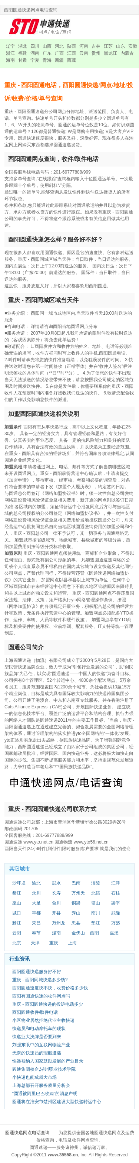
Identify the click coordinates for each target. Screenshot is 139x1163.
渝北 (36, 883)
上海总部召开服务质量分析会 (41, 1085)
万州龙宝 (58, 923)
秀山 (76, 913)
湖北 (22, 46)
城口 (16, 913)
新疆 (59, 60)
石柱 (115, 893)
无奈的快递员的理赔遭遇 (36, 1053)
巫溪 (114, 932)
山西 (47, 46)
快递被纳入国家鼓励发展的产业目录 (47, 1061)
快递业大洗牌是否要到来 (36, 1036)
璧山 (95, 903)
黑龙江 (110, 53)
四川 (34, 46)
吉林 (96, 46)
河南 (83, 46)
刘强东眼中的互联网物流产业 (41, 1044)
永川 (36, 893)
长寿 (56, 893)
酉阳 (94, 932)
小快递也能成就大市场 (34, 1077)
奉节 (36, 932)
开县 (56, 913)
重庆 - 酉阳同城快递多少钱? (39, 979)
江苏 (108, 46)
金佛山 (78, 932)
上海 (72, 942)
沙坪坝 (19, 883)
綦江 (16, 893)
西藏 (71, 60)
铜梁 (76, 903)
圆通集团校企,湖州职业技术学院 (44, 1069)
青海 (47, 60)
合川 (56, 903)
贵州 (96, 53)
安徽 (132, 46)
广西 (59, 53)
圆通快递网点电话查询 (27, 1132)
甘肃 (22, 60)
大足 (36, 903)
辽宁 (10, 46)
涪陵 (95, 883)
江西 (71, 53)
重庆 (53, 942)
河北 (59, 46)
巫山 (16, 903)
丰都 (36, 913)
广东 (47, 53)
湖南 (34, 53)
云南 (83, 53)
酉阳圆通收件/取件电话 (35, 1012)
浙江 (10, 53)
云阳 (16, 932)
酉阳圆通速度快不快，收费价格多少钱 (50, 988)
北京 (16, 942)
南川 (95, 913)
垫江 (95, 923)
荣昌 (36, 923)
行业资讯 (19, 959)
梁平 (115, 903)
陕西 (71, 46)
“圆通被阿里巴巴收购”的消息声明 (44, 1093)
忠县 (76, 923)
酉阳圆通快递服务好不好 (36, 971)
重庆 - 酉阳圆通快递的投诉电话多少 (47, 1004)
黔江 (16, 923)
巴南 (76, 883)
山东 (120, 46)
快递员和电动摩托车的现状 (39, 1028)
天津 (35, 942)
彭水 (56, 883)
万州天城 (78, 893)
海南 (10, 60)
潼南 (56, 932)
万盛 (115, 923)
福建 (22, 53)
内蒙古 (127, 53)
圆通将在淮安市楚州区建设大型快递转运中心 (56, 1101)
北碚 (95, 893)
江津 (115, 883)
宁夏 (34, 60)
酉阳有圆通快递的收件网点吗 (41, 996)
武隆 (115, 913)
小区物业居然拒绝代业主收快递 (43, 1020)
